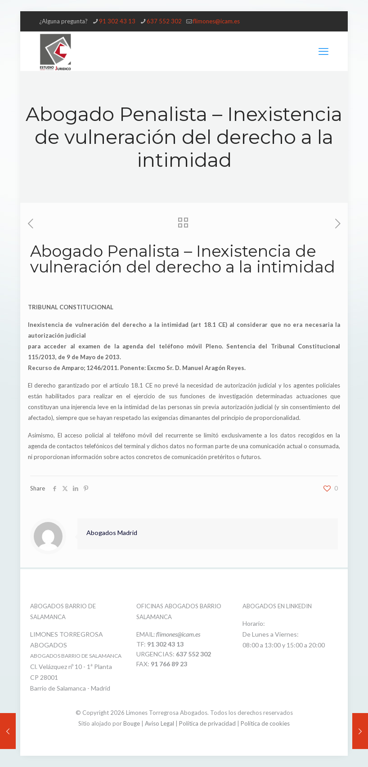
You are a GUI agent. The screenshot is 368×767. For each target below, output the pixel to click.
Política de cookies (265, 723)
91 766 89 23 (169, 664)
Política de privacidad (207, 723)
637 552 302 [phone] (164, 21)
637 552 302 (193, 654)
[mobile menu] (323, 51)
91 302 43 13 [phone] (117, 21)
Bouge (131, 723)
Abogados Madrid (111, 532)
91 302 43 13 (165, 644)
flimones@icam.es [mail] (216, 21)
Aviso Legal (159, 723)
